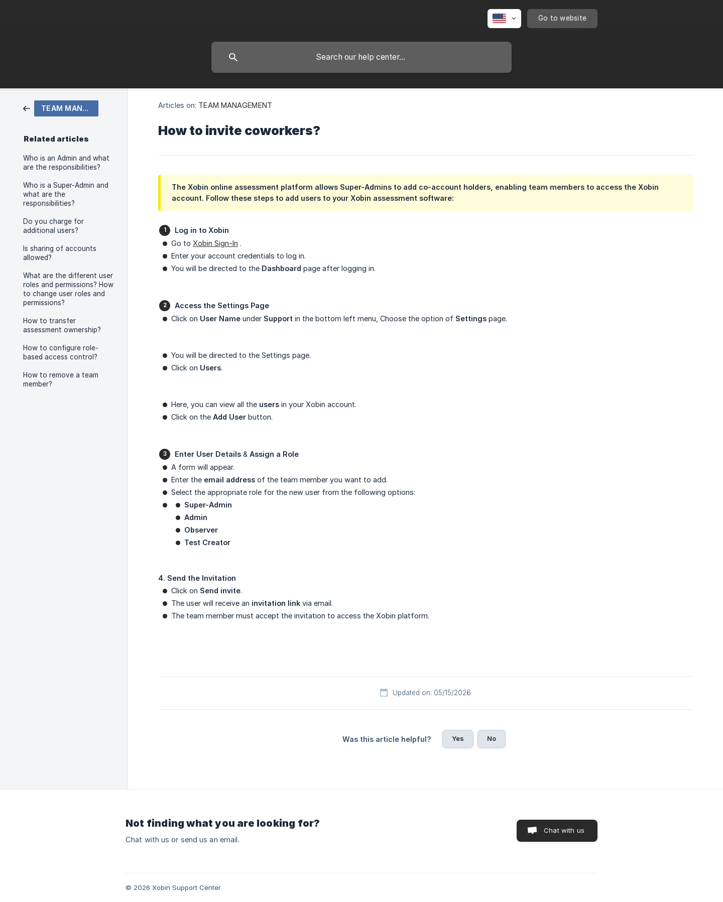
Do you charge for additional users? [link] (53, 225)
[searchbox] (361, 57)
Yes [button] (458, 738)
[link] (60, 107)
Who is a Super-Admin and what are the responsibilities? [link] (65, 194)
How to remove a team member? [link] (60, 379)
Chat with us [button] (564, 830)
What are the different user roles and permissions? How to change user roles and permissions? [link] (68, 289)
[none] (504, 18)
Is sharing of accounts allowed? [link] (59, 253)
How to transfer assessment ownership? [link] (62, 325)
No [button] (491, 738)
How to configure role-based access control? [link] (60, 352)
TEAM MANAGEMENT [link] (235, 105)
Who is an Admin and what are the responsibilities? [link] (66, 162)
